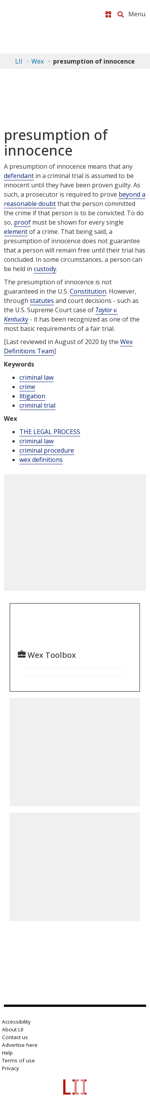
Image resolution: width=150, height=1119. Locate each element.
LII (18, 61)
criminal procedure (46, 450)
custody (45, 269)
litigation (32, 396)
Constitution (88, 291)
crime (27, 386)
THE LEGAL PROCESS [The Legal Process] (49, 431)
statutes (42, 300)
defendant (19, 175)
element (16, 231)
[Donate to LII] (108, 14)
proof (22, 222)
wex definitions (41, 459)
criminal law (36, 377)
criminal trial (37, 405)
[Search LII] (120, 14)
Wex (37, 61)
